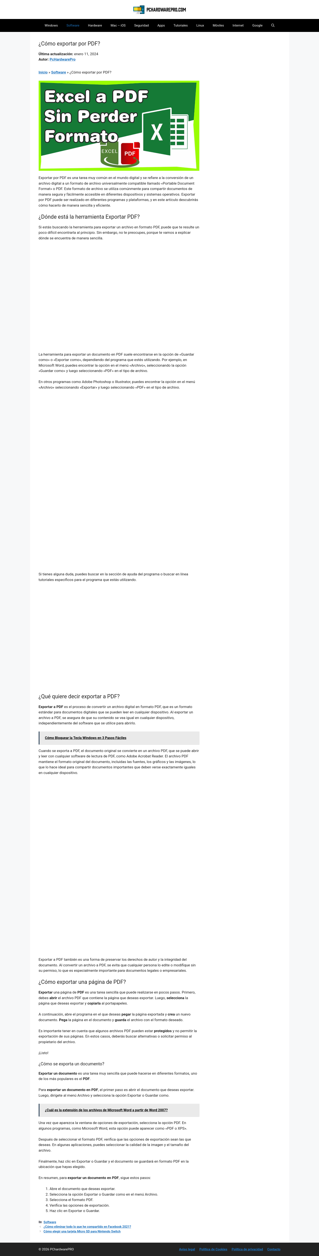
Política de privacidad (247, 1249)
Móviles (218, 25)
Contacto (274, 1249)
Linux (200, 25)
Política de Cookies (213, 1249)
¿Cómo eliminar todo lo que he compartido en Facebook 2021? (87, 1227)
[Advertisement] (119, 276)
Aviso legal (187, 1249)
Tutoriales (180, 25)
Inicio (43, 72)
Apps (161, 25)
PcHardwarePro (63, 59)
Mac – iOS (118, 25)
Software (73, 25)
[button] (273, 25)
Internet (238, 25)
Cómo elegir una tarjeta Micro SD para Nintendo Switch (82, 1231)
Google (257, 25)
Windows (51, 25)
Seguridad (141, 25)
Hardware (95, 25)
